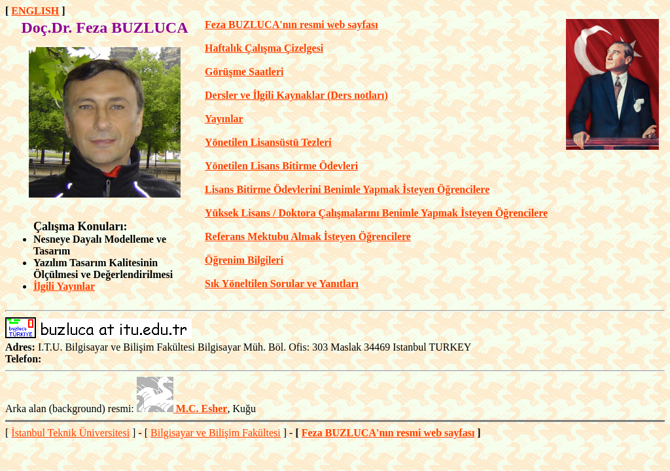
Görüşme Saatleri (244, 71)
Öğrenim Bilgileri (244, 260)
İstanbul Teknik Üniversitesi (70, 432)
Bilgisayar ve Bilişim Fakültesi (215, 432)
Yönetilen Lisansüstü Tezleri (268, 142)
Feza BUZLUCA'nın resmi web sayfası (291, 24)
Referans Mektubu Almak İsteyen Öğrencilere (308, 236)
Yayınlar (224, 118)
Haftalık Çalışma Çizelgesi (264, 48)
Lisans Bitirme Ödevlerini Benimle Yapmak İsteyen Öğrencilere (347, 189)
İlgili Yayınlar (64, 286)
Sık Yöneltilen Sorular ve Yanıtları (282, 283)
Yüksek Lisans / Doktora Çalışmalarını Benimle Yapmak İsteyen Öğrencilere (376, 212)
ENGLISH (35, 10)
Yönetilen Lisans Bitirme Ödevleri (281, 165)
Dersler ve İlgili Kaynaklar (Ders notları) (296, 95)
